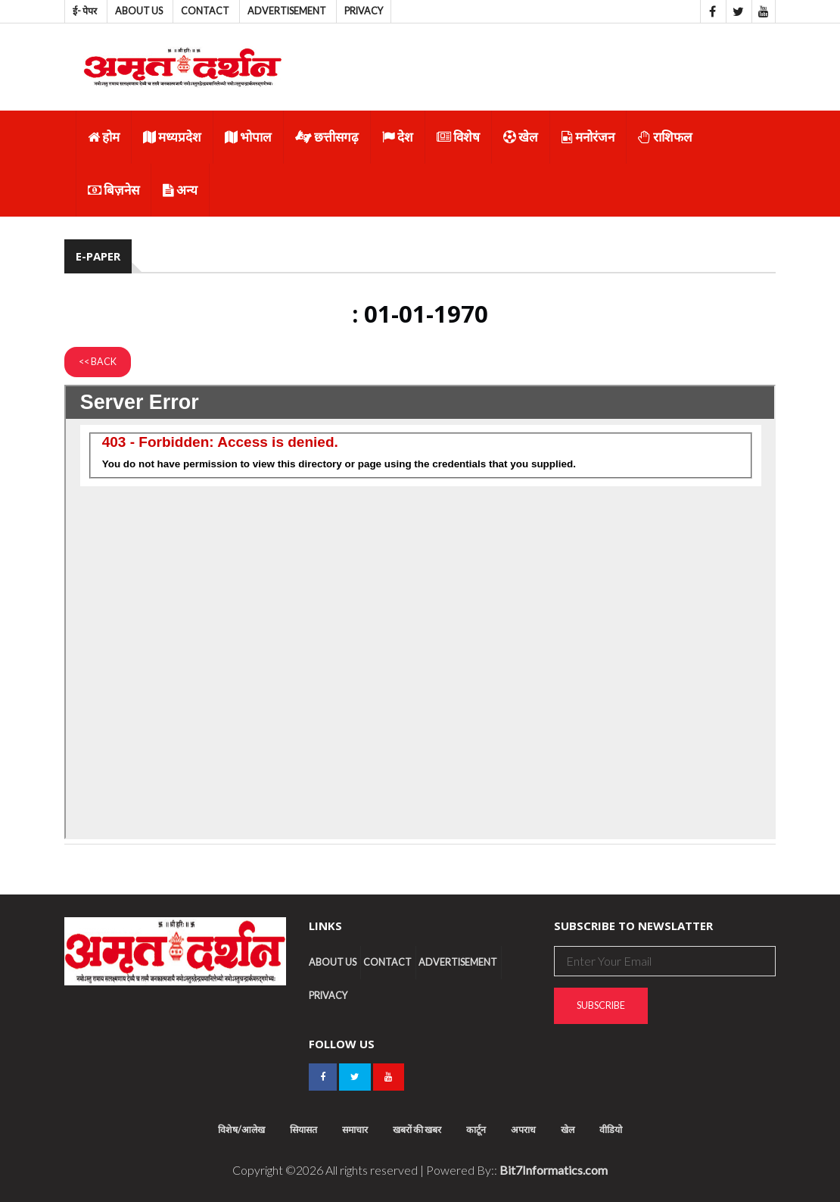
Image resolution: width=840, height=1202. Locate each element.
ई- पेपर (85, 11)
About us (139, 11)
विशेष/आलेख (241, 1129)
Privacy (363, 11)
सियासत (303, 1129)
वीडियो (610, 1129)
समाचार (355, 1129)
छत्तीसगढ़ (327, 137)
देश (397, 137)
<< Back (98, 361)
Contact (205, 11)
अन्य (180, 190)
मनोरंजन (588, 137)
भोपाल (248, 137)
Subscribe (601, 1005)
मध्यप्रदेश (172, 137)
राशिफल (665, 137)
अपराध (523, 1129)
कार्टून (476, 1129)
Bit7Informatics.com (553, 1170)
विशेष (458, 137)
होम (104, 137)
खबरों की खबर (417, 1129)
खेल (520, 137)
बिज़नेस (113, 190)
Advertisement (286, 11)
